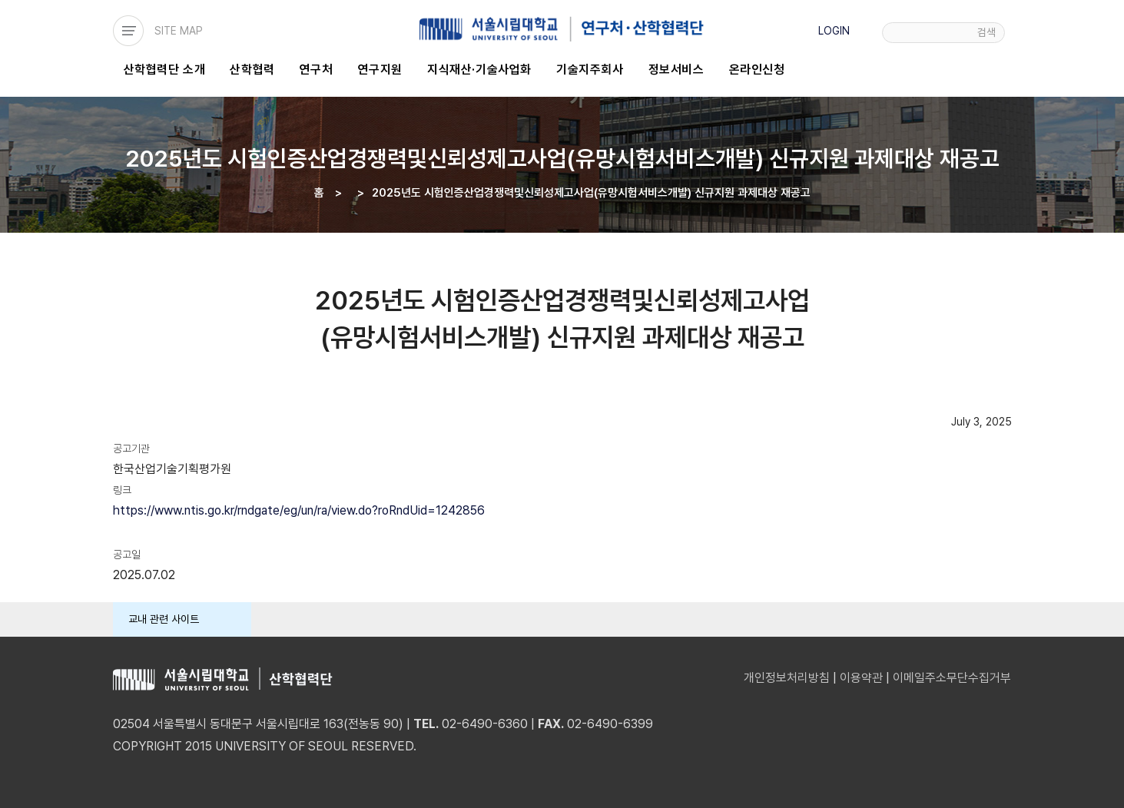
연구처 (316, 69)
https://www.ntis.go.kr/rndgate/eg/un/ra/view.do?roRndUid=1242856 (299, 510)
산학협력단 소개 (165, 69)
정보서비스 (676, 69)
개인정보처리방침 (787, 678)
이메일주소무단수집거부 (952, 678)
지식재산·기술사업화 (479, 69)
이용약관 (861, 678)
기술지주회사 (590, 69)
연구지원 (380, 69)
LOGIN (834, 31)
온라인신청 (757, 69)
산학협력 (252, 69)
